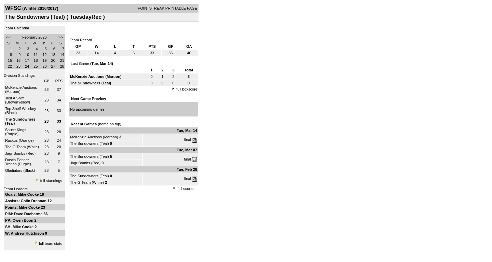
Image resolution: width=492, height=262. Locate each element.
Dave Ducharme (28, 214)
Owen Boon (23, 220)
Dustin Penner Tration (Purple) (18, 162)
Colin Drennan (34, 201)
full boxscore (186, 89)
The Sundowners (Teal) (89, 143)
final (187, 140)
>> (60, 37)
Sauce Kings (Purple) (15, 132)
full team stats (50, 244)
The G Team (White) (22, 147)
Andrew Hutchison (28, 233)
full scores (185, 189)
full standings (51, 181)
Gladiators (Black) (20, 170)
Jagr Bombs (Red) (20, 153)
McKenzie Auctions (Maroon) (94, 137)
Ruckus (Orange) (19, 140)
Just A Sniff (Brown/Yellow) (17, 100)
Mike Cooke (29, 194)
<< (8, 37)
